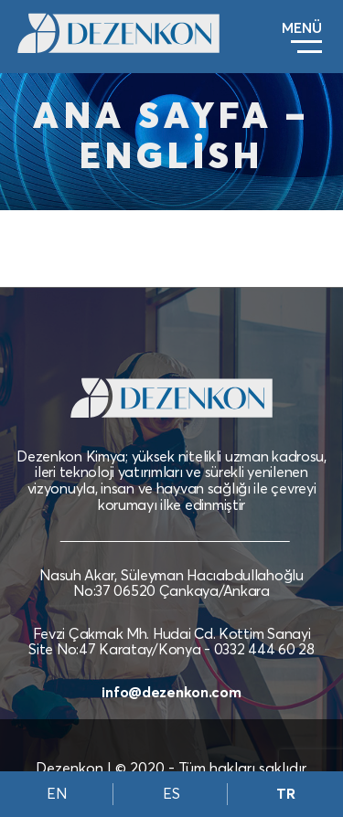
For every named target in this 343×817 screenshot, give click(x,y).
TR (285, 794)
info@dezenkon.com (171, 692)
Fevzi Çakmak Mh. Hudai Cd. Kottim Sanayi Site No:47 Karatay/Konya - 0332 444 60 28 (171, 642)
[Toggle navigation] (302, 37)
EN (57, 794)
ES (171, 794)
